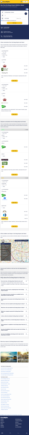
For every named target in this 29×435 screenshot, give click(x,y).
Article (17, 422)
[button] (3, 241)
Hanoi (25, 240)
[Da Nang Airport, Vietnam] (16, 12)
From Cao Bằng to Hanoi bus (5, 378)
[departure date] (10, 18)
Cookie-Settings (18, 420)
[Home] (10, 1)
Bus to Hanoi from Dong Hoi (5, 390)
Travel (16, 425)
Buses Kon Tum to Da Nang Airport (6, 369)
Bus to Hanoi (20, 414)
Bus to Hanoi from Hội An (5, 387)
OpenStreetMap (24, 262)
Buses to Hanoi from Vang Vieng (6, 407)
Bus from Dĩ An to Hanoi (4, 382)
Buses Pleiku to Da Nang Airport (6, 371)
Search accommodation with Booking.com (9, 20)
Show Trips (14, 80)
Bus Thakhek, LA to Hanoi (5, 404)
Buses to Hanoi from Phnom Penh (6, 399)
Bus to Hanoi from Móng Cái (5, 395)
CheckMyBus (2, 414)
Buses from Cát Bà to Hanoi (5, 380)
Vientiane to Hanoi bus (4, 409)
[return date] (22, 18)
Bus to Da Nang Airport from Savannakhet (7, 373)
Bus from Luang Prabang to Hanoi (6, 394)
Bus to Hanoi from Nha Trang (5, 397)
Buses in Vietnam (7, 414)
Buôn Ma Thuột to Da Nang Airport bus (7, 368)
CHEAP (3, 129)
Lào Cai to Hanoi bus (4, 392)
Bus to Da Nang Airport (13, 414)
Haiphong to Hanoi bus (4, 385)
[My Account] (21, 2)
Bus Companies (18, 423)
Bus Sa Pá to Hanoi (4, 402)
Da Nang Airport (19, 240)
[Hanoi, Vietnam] (16, 15)
